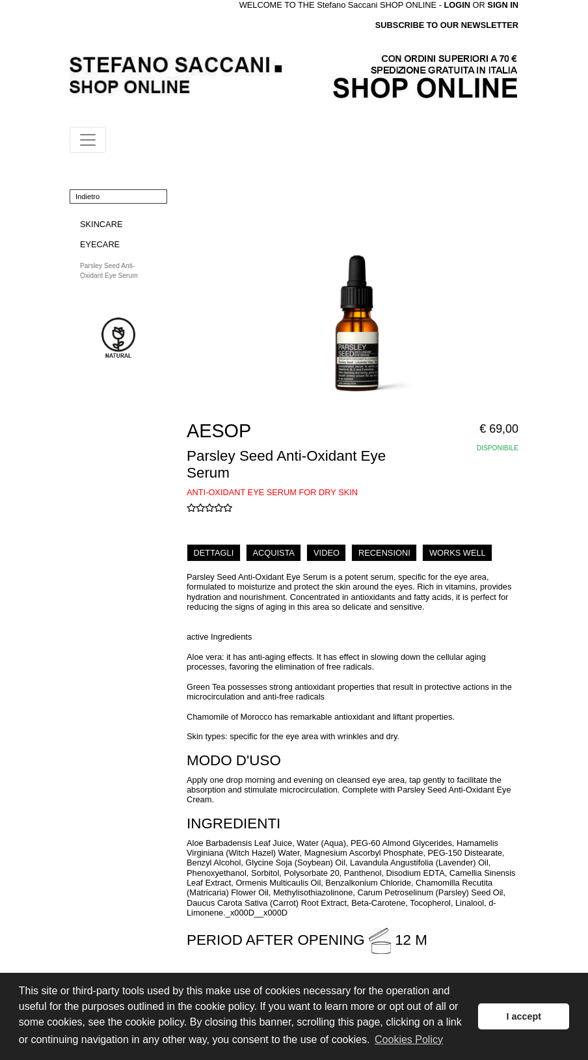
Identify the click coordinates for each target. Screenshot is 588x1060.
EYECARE (100, 244)
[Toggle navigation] (88, 140)
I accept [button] (523, 1016)
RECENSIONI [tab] (384, 553)
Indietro (87, 196)
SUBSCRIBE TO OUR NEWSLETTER (446, 25)
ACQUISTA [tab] (273, 553)
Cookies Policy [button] (409, 1039)
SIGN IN (502, 5)
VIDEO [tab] (327, 553)
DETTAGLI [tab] (214, 553)
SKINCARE (101, 224)
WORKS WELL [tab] (457, 553)
